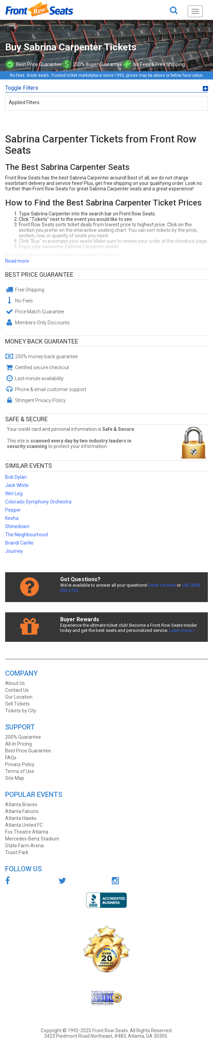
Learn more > (182, 630)
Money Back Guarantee (41, 341)
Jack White (17, 485)
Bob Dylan (16, 477)
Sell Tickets (17, 704)
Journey (14, 551)
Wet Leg (14, 493)
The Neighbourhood (26, 534)
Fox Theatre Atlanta (26, 832)
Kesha (11, 518)
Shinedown (17, 526)
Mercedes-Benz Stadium (32, 838)
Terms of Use (19, 771)
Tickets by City (20, 710)
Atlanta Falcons (22, 811)
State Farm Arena (24, 845)
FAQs (10, 757)
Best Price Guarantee (39, 274)
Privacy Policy (20, 764)
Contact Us (17, 690)
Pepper (13, 510)
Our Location (18, 697)
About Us (15, 683)
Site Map (14, 778)
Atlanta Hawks (21, 818)
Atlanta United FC (24, 825)
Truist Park (16, 852)
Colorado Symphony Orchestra (38, 501)
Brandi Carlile (19, 543)
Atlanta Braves (21, 804)
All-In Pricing (18, 744)
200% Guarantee (23, 737)
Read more (17, 261)
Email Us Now (162, 585)
